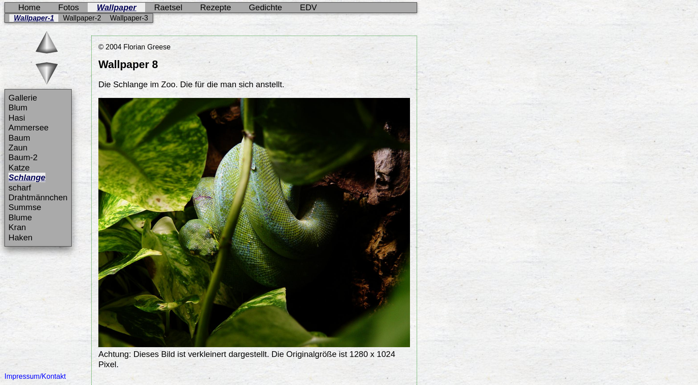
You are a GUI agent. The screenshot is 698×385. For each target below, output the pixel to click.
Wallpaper (116, 7)
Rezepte (215, 7)
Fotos (68, 7)
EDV (308, 7)
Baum (19, 137)
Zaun (18, 147)
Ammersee (28, 127)
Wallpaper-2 (82, 18)
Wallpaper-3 (129, 18)
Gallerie (22, 97)
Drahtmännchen (38, 197)
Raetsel (168, 7)
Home (29, 7)
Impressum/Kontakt (35, 376)
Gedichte (265, 7)
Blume (20, 217)
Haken (20, 237)
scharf (19, 187)
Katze (19, 167)
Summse (24, 207)
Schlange (26, 177)
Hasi (16, 117)
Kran (17, 227)
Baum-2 (22, 157)
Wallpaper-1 (34, 18)
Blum (18, 107)
